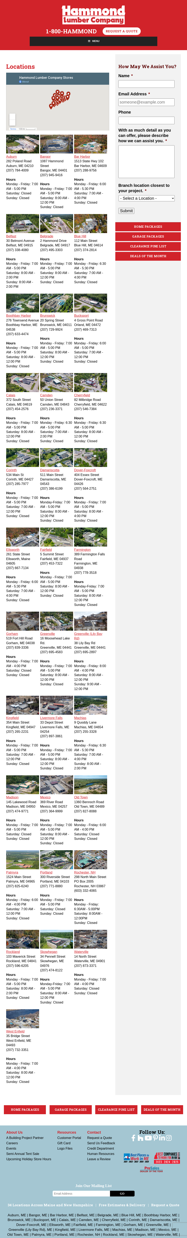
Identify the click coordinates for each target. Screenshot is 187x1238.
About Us (14, 1132)
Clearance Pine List (148, 247)
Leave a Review (99, 1159)
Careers (12, 1143)
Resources (66, 1132)
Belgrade (46, 236)
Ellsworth (12, 549)
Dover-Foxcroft (85, 470)
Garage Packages (148, 237)
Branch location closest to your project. (144, 188)
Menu (93, 41)
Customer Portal (69, 1138)
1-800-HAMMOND (71, 31)
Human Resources (100, 1154)
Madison (12, 797)
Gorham (12, 634)
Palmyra (12, 872)
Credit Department (100, 1148)
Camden (46, 395)
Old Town (81, 797)
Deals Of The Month (148, 256)
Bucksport (81, 315)
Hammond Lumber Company (93, 15)
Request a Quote (122, 31)
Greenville (47, 634)
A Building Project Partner (24, 1138)
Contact (94, 1132)
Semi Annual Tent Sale (22, 1154)
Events (11, 1148)
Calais (10, 395)
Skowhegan (48, 952)
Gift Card (63, 1143)
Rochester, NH (84, 872)
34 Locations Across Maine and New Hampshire (50, 1205)
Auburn (11, 156)
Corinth (11, 470)
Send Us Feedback (101, 1143)
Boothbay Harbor (18, 315)
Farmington (82, 549)
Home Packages (148, 227)
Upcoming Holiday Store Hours (28, 1159)
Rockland (13, 952)
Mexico (45, 797)
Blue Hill (80, 236)
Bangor (45, 156)
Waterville (81, 952)
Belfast (11, 236)
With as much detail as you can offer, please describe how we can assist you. (144, 135)
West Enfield (15, 1031)
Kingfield (12, 718)
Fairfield (46, 549)
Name (125, 75)
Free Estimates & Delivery (122, 1205)
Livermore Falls (51, 718)
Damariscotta (49, 470)
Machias (80, 718)
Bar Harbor (82, 156)
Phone (124, 112)
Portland (46, 872)
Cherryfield (82, 395)
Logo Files (65, 1148)
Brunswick (47, 315)
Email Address (134, 94)
